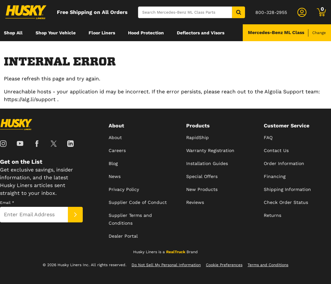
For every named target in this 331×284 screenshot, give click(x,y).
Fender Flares (19, 49)
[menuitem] (13, 32)
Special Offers (202, 176)
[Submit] (75, 214)
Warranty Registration (210, 150)
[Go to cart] (321, 12)
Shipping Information (287, 189)
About (115, 137)
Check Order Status (286, 202)
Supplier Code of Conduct (138, 202)
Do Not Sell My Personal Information (166, 265)
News (115, 176)
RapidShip (197, 137)
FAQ (268, 137)
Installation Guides (207, 163)
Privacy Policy (124, 189)
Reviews (195, 202)
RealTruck (175, 252)
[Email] (34, 214)
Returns (272, 215)
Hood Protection (146, 32)
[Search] (185, 12)
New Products (202, 189)
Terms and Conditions (268, 265)
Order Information (284, 163)
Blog (113, 163)
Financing (274, 176)
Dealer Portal (123, 236)
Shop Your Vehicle (56, 32)
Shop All (13, 32)
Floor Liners (102, 32)
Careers (117, 150)
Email (7, 202)
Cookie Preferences (224, 265)
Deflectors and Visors (200, 32)
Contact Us (276, 150)
